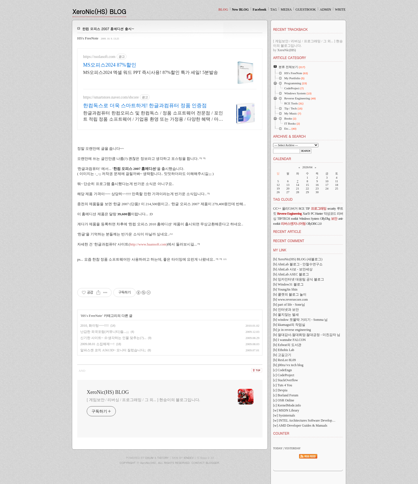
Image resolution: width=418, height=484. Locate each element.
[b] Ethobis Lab (283, 350)
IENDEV (189, 458)
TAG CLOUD (283, 199)
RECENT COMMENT (288, 240)
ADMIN (325, 9)
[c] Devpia (280, 390)
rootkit (294, 219)
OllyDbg (325, 219)
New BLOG (240, 9)
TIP (308, 209)
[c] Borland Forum (285, 395)
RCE (301, 209)
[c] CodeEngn (282, 370)
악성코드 (330, 214)
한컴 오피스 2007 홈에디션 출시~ (108, 28)
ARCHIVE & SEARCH (289, 136)
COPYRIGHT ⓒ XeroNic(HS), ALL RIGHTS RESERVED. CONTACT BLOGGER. (170, 463)
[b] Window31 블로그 (288, 284)
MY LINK (279, 249)
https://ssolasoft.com (99, 57)
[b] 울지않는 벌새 (286, 315)
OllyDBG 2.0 (313, 224)
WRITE (340, 9)
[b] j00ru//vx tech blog (288, 365)
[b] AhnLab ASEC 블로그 (291, 274)
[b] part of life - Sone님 (289, 305)
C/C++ (277, 209)
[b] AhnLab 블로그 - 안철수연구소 (298, 264)
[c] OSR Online (283, 400)
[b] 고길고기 (282, 355)
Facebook (259, 9)
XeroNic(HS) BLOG (99, 11)
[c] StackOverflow (285, 380)
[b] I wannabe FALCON (289, 340)
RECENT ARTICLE (287, 231)
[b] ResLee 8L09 (284, 360)
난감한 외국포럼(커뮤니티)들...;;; (104, 332)
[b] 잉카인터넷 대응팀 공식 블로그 (298, 279)
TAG (273, 9)
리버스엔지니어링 (293, 224)
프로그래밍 (318, 209)
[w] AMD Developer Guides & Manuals (300, 425)
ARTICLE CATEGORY (289, 57)
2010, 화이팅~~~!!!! (94, 326)
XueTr (306, 214)
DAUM (149, 458)
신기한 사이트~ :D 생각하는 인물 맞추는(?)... (113, 338)
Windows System (309, 219)
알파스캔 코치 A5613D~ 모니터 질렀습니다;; (113, 350)
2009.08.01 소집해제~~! (97, 344)
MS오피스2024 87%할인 (109, 65)
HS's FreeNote (87, 38)
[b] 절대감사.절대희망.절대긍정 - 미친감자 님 (306, 335)
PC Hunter (317, 214)
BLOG (223, 9)
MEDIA (286, 9)
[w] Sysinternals (284, 415)
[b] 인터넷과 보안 (286, 310)
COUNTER (281, 433)
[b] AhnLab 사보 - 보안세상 (293, 269)
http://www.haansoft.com (148, 244)
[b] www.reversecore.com (290, 299)
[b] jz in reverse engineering (292, 330)
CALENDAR (282, 158)
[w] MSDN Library (286, 410)
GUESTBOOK (305, 9)
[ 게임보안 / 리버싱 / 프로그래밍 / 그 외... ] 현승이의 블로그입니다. (143, 400)
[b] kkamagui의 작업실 (289, 325)
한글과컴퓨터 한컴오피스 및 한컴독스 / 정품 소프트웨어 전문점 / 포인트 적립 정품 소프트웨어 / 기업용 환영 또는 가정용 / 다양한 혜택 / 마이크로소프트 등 (153, 116)
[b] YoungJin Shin (285, 289)
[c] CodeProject (283, 375)
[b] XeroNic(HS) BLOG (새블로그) (297, 259)
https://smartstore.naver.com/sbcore (111, 97)
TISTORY (163, 458)
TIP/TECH (283, 219)
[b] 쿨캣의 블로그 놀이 (289, 294)
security (331, 209)
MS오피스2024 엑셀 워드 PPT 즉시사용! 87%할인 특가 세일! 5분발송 (150, 72)
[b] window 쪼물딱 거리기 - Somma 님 (300, 320)
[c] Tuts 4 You (282, 385)
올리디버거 (289, 209)
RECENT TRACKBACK (290, 29)
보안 (334, 219)
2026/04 (307, 167)
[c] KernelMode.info (287, 405)
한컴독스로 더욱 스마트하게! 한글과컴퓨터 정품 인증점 (145, 105)
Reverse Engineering (289, 214)
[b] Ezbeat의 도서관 (287, 345)
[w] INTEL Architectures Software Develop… (304, 420)
